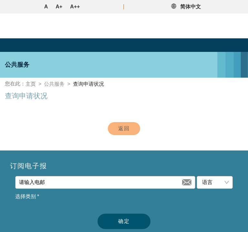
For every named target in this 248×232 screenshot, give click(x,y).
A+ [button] (59, 6)
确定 (124, 221)
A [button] (46, 6)
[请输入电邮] (100, 182)
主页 (31, 84)
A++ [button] (75, 6)
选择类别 (27, 196)
